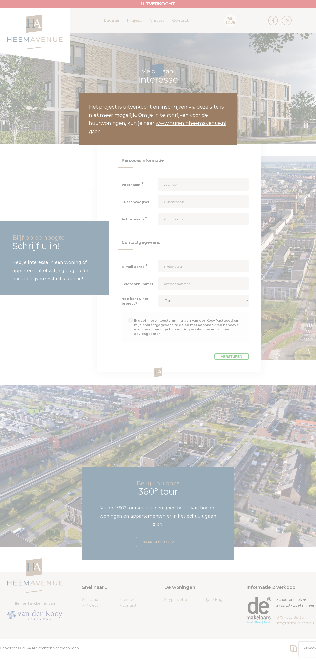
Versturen (231, 357)
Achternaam (133, 219)
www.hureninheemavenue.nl (191, 123)
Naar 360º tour (158, 542)
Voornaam (131, 185)
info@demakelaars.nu (295, 623)
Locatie (111, 20)
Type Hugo (215, 599)
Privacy (309, 648)
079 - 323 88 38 (290, 617)
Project (134, 20)
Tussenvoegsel (135, 202)
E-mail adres (133, 267)
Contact (180, 20)
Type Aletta (177, 599)
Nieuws (157, 20)
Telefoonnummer (137, 284)
